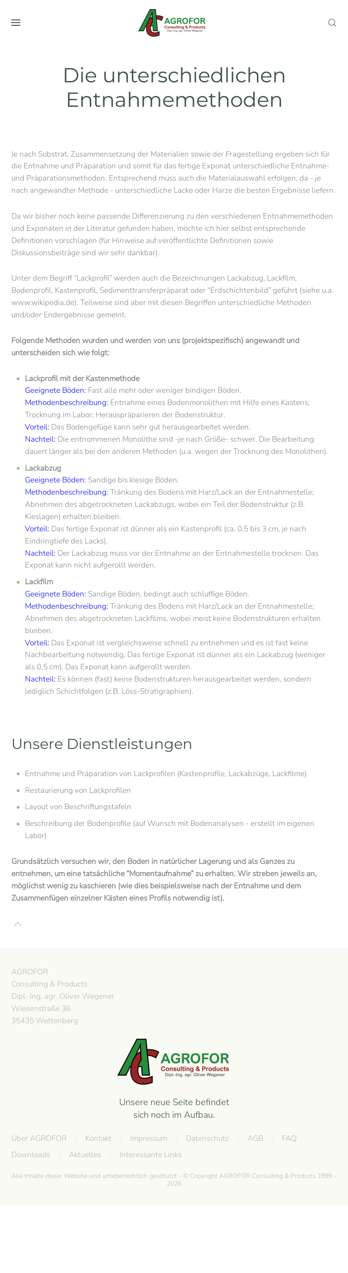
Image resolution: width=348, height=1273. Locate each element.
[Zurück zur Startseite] (174, 22)
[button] (15, 22)
